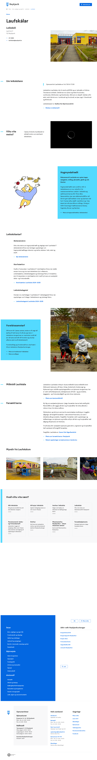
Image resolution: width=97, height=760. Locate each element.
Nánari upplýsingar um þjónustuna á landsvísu (61, 440)
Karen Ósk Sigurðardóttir (67, 432)
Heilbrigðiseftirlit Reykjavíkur (15, 685)
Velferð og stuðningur (13, 638)
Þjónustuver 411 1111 (60, 738)
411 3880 (11, 38)
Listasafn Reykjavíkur (66, 647)
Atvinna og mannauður (13, 665)
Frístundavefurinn (65, 641)
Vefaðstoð (60, 716)
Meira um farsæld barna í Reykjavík (58, 436)
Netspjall (60, 722)
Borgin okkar (64, 638)
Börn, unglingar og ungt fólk (18, 9)
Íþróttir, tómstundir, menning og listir (18, 644)
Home (7, 9)
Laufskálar (33, 9)
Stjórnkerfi (10, 659)
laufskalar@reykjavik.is (15, 40)
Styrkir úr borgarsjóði (13, 691)
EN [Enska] (74, 621)
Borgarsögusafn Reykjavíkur (68, 635)
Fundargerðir (11, 662)
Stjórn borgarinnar (12, 656)
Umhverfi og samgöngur (14, 641)
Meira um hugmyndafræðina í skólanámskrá (75, 212)
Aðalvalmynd (86, 4)
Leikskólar (27, 9)
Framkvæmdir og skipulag (14, 635)
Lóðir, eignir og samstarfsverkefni (17, 694)
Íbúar (10, 9)
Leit (65, 666)
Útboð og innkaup (12, 682)
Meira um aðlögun (14, 354)
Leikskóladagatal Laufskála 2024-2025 (29, 301)
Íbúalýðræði (10, 647)
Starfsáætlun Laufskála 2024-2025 (28, 282)
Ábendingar (60, 744)
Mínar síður (86, 621)
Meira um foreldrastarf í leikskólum (18, 351)
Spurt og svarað (60, 728)
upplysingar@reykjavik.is (60, 733)
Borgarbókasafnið (65, 632)
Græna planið (11, 671)
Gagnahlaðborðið (65, 644)
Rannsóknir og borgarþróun (15, 688)
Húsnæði (9, 679)
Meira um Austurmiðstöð (54, 398)
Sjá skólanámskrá (22, 257)
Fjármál (9, 668)
